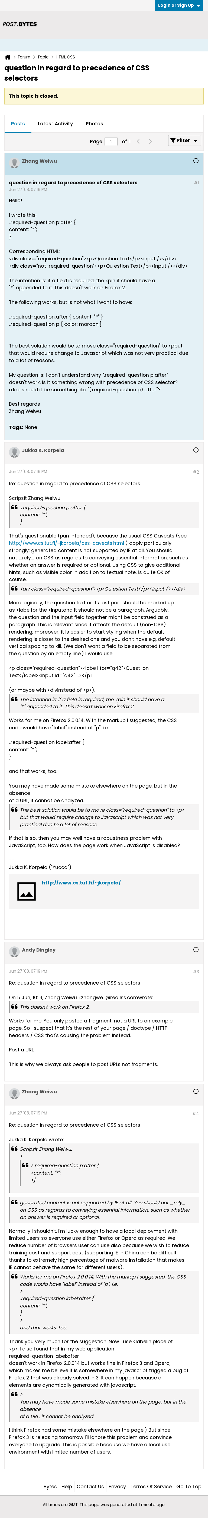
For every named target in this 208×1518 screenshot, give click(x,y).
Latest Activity (55, 123)
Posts (18, 123)
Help (66, 1486)
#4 (195, 1113)
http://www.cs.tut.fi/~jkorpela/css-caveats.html (66, 543)
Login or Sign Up (179, 5)
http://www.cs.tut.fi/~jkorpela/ (81, 882)
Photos (94, 123)
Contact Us (90, 1486)
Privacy (117, 1486)
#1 (196, 183)
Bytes (50, 1486)
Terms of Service (151, 1486)
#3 (196, 972)
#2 (196, 472)
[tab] (18, 124)
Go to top (189, 1486)
